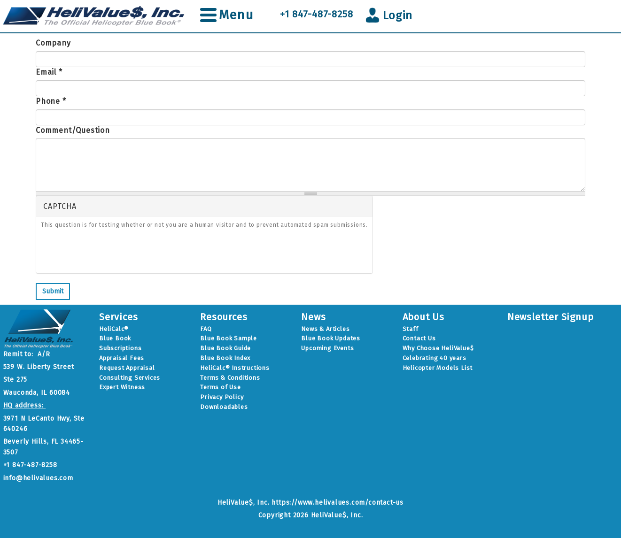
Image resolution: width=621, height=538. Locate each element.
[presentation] (112, 252)
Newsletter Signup (550, 317)
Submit (52, 291)
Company (53, 42)
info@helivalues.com (38, 478)
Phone (51, 101)
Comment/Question (73, 130)
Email (49, 72)
